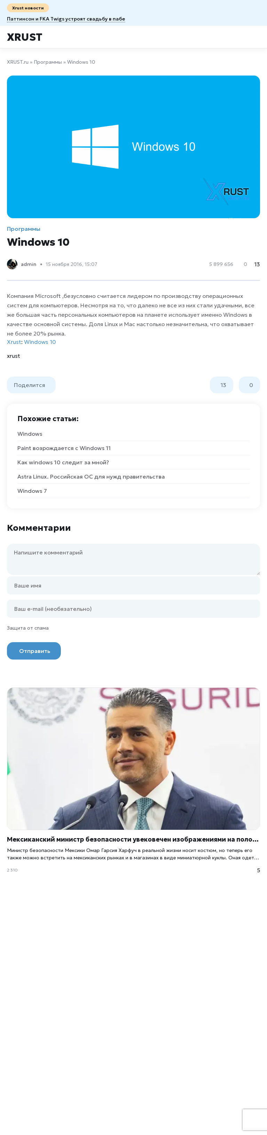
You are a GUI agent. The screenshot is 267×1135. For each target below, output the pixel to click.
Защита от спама (28, 628)
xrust (13, 355)
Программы (48, 62)
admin (29, 264)
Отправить (34, 650)
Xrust (24, 37)
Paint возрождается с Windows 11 (64, 447)
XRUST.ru (18, 62)
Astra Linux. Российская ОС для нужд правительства (91, 476)
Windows (29, 433)
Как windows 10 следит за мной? (63, 462)
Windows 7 (32, 490)
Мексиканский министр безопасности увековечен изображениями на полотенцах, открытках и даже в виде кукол (133, 839)
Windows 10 (40, 341)
